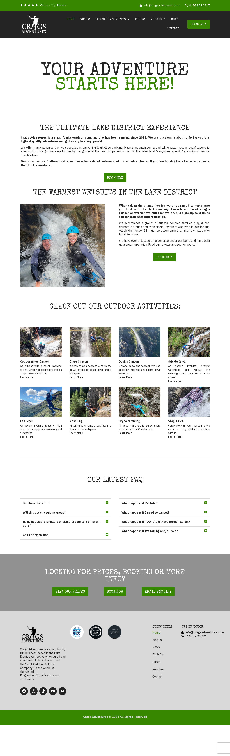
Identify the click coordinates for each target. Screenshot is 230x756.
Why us (85, 19)
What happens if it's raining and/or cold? (149, 563)
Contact (173, 28)
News (174, 19)
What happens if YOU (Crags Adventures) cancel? (155, 553)
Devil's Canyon (129, 377)
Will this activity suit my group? (44, 544)
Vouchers (158, 19)
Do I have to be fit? (36, 535)
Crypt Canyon (79, 377)
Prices (140, 19)
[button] (65, 535)
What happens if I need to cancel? (145, 544)
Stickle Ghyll (177, 377)
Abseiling (76, 453)
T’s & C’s (157, 686)
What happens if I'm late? (139, 535)
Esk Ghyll (26, 453)
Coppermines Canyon (34, 377)
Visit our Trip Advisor (53, 5)
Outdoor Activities (112, 19)
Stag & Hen (176, 453)
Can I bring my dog (35, 566)
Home (70, 19)
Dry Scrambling (129, 453)
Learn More (26, 393)
